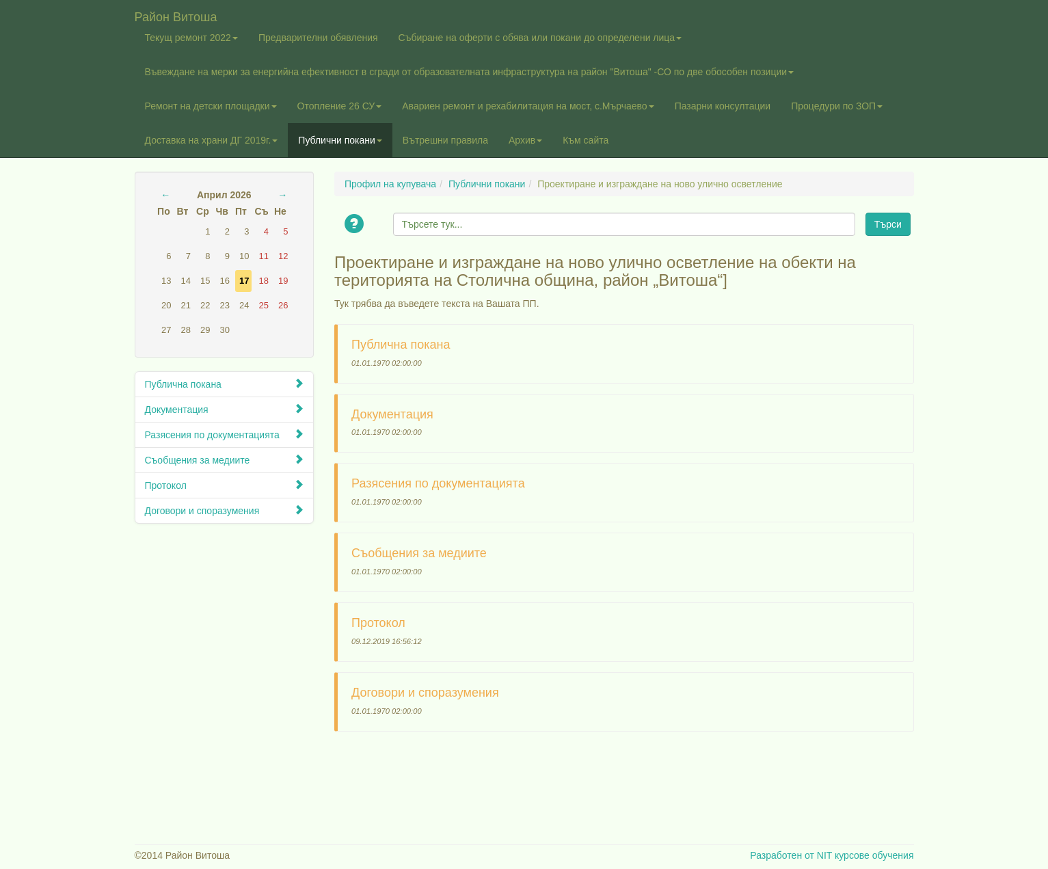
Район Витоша (176, 15)
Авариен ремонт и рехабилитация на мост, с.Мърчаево (528, 106)
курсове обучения (874, 855)
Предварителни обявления (318, 37)
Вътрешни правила (445, 140)
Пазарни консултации (723, 106)
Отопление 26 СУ (339, 106)
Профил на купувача (390, 183)
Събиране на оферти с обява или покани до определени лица (540, 37)
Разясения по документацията (224, 434)
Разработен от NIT (791, 855)
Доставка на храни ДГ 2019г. (211, 140)
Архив (525, 140)
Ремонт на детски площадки (211, 106)
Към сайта (585, 140)
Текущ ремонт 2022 (191, 37)
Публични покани (339, 140)
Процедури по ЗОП (837, 106)
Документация (224, 409)
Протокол (224, 485)
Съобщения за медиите (224, 460)
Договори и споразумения (224, 510)
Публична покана (224, 384)
